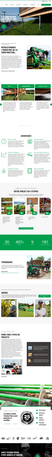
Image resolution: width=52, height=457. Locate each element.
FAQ (38, 4)
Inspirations (25, 4)
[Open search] (50, 1)
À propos (6, 4)
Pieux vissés (12, 4)
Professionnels (32, 4)
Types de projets (18, 4)
